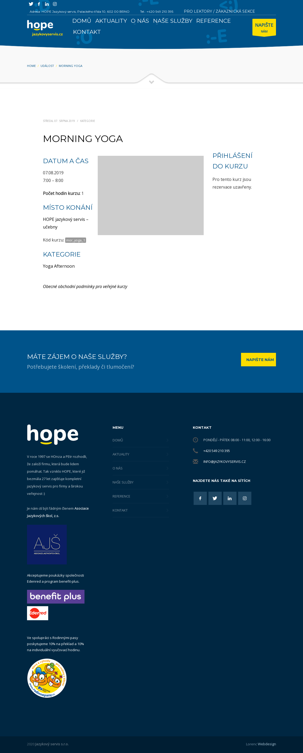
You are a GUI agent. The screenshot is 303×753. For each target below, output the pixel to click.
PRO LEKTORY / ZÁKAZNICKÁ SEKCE (219, 11)
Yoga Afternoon (59, 266)
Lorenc (261, 744)
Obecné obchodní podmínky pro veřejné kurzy (85, 286)
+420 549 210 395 (216, 450)
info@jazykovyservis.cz (224, 461)
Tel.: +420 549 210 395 (156, 11)
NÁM (264, 28)
